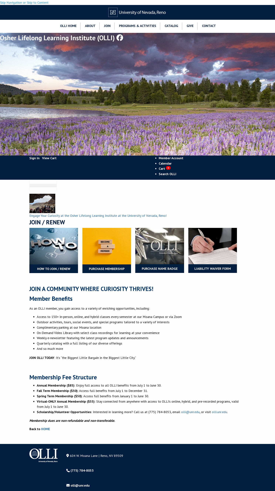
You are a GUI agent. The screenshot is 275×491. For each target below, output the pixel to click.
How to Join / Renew (53, 269)
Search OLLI (167, 174)
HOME (45, 429)
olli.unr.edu (219, 412)
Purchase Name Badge (160, 268)
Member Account (171, 158)
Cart (165, 168)
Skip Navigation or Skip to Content (24, 2)
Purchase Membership (107, 269)
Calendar (165, 163)
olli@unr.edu (190, 412)
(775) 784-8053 (80, 470)
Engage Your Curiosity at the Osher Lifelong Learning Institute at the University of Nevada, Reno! (98, 215)
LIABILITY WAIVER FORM (212, 268)
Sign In (34, 158)
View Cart (49, 158)
